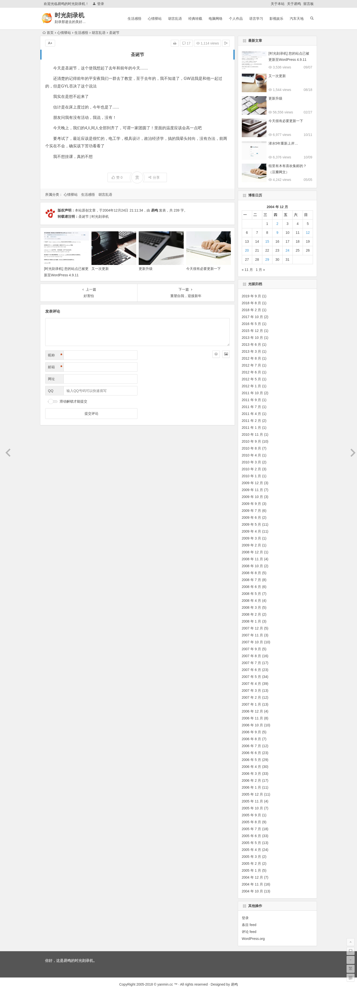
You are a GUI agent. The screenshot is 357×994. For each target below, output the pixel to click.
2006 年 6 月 (251, 753)
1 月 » (260, 270)
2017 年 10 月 (252, 317)
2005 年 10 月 (252, 808)
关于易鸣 (294, 4)
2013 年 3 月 (251, 351)
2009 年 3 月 (251, 538)
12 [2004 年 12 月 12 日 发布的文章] (308, 233)
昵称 (55, 355)
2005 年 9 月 (251, 815)
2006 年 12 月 (252, 711)
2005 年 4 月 (251, 850)
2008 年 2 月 (251, 614)
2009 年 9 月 (251, 504)
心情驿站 (155, 19)
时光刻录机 (70, 15)
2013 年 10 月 (252, 338)
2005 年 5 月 (251, 843)
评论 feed (249, 932)
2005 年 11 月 (252, 801)
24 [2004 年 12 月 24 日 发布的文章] (288, 250)
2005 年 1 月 (251, 870)
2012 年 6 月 (251, 372)
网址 (51, 379)
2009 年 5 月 (251, 524)
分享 (154, 177)
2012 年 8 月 (251, 358)
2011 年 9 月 (251, 400)
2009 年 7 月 (251, 511)
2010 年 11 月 (252, 434)
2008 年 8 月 (251, 573)
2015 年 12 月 (252, 331)
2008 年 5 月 (251, 594)
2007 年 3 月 (251, 690)
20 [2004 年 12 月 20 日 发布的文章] (247, 250)
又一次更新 (100, 269)
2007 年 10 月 (252, 642)
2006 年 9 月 (251, 732)
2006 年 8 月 (251, 739)
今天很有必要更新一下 (203, 269)
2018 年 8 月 (251, 303)
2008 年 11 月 (252, 559)
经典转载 (195, 19)
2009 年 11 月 (252, 490)
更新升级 (146, 269)
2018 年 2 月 (251, 310)
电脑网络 (216, 19)
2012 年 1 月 (251, 386)
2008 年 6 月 (251, 587)
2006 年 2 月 (251, 780)
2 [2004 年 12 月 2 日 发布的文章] (277, 224)
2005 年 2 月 (251, 863)
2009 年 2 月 (251, 545)
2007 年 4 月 (251, 684)
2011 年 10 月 (252, 393)
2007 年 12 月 (252, 628)
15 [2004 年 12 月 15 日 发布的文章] (267, 241)
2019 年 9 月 (251, 296)
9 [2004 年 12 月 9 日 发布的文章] (277, 233)
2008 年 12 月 (252, 552)
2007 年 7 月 (251, 663)
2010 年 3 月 (251, 462)
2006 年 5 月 (251, 760)
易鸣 (154, 210)
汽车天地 (297, 19)
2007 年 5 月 (251, 677)
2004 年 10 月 (252, 891)
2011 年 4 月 (251, 414)
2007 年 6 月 (251, 670)
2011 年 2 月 (251, 421)
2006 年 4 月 (251, 767)
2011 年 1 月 (251, 428)
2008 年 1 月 (251, 621)
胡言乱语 (175, 19)
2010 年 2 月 (251, 469)
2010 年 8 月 (251, 448)
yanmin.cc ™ (167, 984)
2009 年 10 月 (252, 497)
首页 (48, 33)
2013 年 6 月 (251, 344)
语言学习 (256, 19)
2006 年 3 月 (251, 774)
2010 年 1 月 (251, 476)
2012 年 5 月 (251, 379)
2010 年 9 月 (251, 441)
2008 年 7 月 (251, 580)
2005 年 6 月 (251, 836)
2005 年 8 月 (251, 822)
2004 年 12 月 (252, 877)
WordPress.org (253, 939)
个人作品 (236, 19)
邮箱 (55, 367)
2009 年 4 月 (251, 531)
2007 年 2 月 (251, 697)
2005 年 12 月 (252, 794)
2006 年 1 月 (251, 787)
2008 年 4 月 (251, 601)
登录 (98, 4)
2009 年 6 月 (251, 517)
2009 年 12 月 (252, 483)
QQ (50, 391)
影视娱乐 (276, 19)
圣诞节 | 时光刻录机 (93, 216)
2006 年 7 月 (251, 746)
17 (186, 43)
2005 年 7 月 (251, 829)
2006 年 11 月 (252, 718)
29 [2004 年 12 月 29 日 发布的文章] (267, 259)
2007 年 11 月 (252, 635)
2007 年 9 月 (251, 649)
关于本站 (278, 4)
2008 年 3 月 (251, 607)
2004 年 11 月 (252, 884)
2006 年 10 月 (252, 725)
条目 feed (249, 925)
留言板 (308, 4)
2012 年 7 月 (251, 365)
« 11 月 (247, 270)
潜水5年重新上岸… (283, 143)
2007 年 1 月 (251, 704)
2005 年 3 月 (251, 857)
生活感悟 (134, 19)
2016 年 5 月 (251, 324)
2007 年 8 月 (251, 656)
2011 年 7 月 (251, 407)
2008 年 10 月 (252, 566)
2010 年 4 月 (251, 455)
